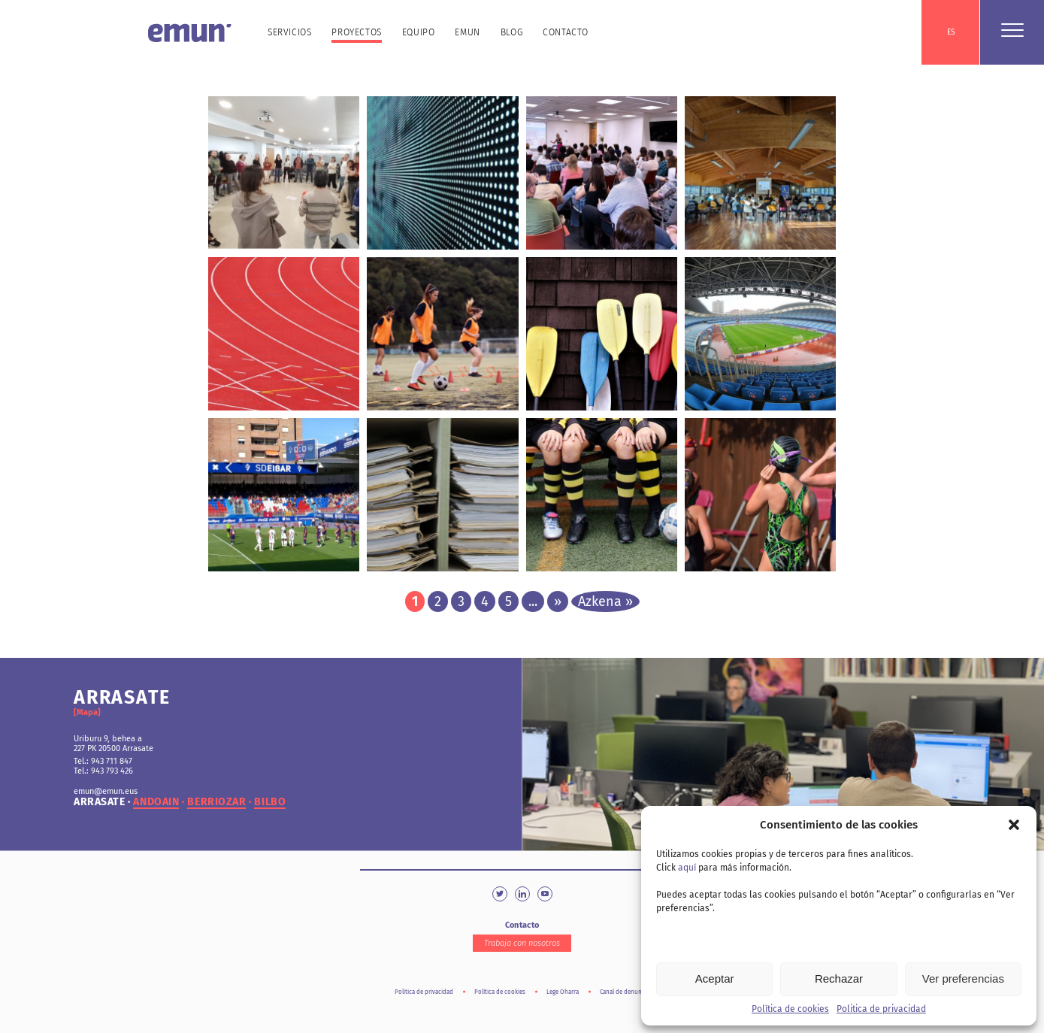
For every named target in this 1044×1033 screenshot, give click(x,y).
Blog (511, 32)
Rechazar (839, 978)
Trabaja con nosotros (522, 943)
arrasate (99, 802)
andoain (156, 802)
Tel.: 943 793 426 (103, 771)
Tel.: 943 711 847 (103, 761)
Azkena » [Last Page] (605, 601)
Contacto (566, 32)
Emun (467, 32)
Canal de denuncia (624, 992)
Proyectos (356, 32)
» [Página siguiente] (557, 601)
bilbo (270, 802)
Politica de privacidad (881, 1009)
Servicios (289, 32)
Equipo (418, 32)
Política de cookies (790, 1009)
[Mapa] (87, 712)
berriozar (216, 802)
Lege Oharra (562, 992)
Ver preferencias (963, 978)
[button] (1013, 824)
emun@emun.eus (106, 791)
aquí (687, 867)
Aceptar (714, 978)
